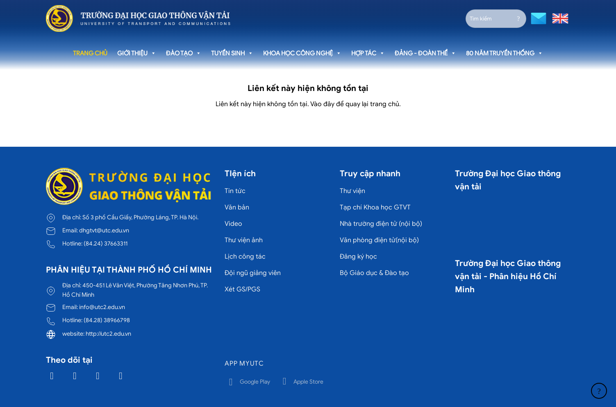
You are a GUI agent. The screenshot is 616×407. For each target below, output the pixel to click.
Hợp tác (368, 53)
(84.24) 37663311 (105, 243)
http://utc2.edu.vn (108, 333)
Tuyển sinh (232, 53)
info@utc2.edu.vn (102, 307)
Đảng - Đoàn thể (425, 53)
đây (328, 104)
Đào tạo (183, 53)
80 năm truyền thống (504, 53)
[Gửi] (518, 18)
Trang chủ (90, 53)
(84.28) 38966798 (107, 320)
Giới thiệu (136, 53)
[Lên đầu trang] (599, 391)
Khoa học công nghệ (302, 53)
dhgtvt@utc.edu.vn (104, 230)
